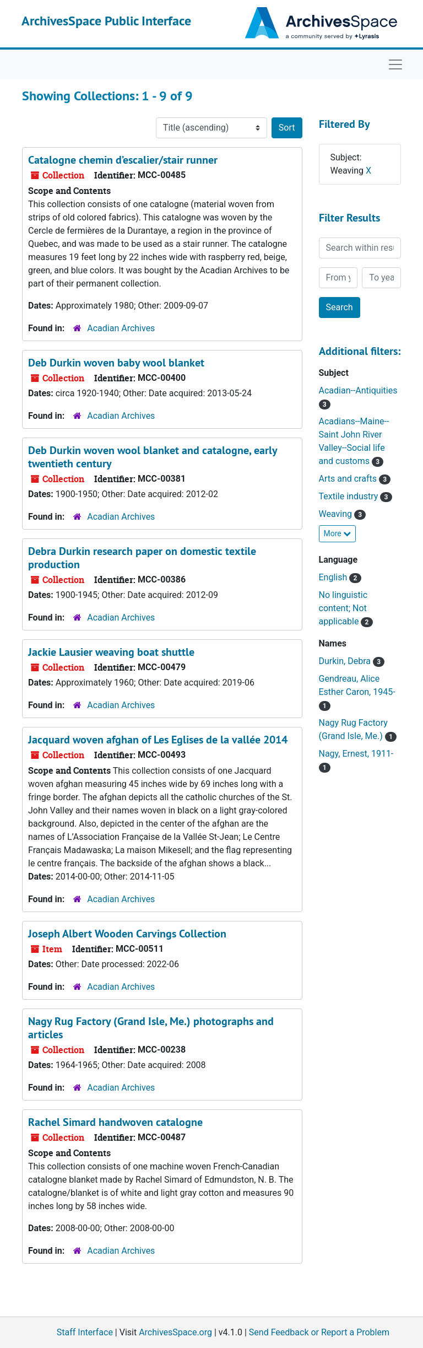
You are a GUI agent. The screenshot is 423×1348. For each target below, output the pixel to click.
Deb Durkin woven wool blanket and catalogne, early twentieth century (152, 457)
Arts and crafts (349, 478)
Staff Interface (85, 1332)
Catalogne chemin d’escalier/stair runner (123, 160)
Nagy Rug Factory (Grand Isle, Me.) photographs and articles (151, 1028)
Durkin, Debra (346, 661)
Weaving (336, 514)
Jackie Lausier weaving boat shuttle (111, 652)
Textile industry (350, 496)
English (334, 577)
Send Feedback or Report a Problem (319, 1332)
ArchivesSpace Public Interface (106, 20)
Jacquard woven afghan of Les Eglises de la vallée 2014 (158, 739)
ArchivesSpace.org (175, 1332)
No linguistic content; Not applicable (343, 608)
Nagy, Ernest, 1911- (356, 753)
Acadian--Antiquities (358, 390)
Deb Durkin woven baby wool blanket (116, 362)
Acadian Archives (121, 328)
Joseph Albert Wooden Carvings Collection (127, 933)
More (337, 533)
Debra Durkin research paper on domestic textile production (142, 557)
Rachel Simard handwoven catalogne (115, 1122)
